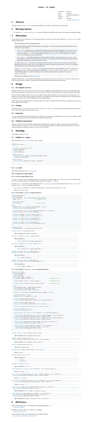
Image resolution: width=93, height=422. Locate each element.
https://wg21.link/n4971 (18, 406)
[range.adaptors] (32, 170)
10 (12, 390)
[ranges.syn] (27, 140)
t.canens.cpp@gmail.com (73, 19)
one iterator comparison (53, 53)
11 (12, 398)
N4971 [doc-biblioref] (26, 134)
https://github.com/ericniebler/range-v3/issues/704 (25, 415)
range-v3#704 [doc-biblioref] (36, 76)
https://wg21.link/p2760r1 (19, 411)
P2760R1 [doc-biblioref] (33, 39)
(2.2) (9, 189)
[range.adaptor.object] (48, 183)
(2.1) (9, 187)
